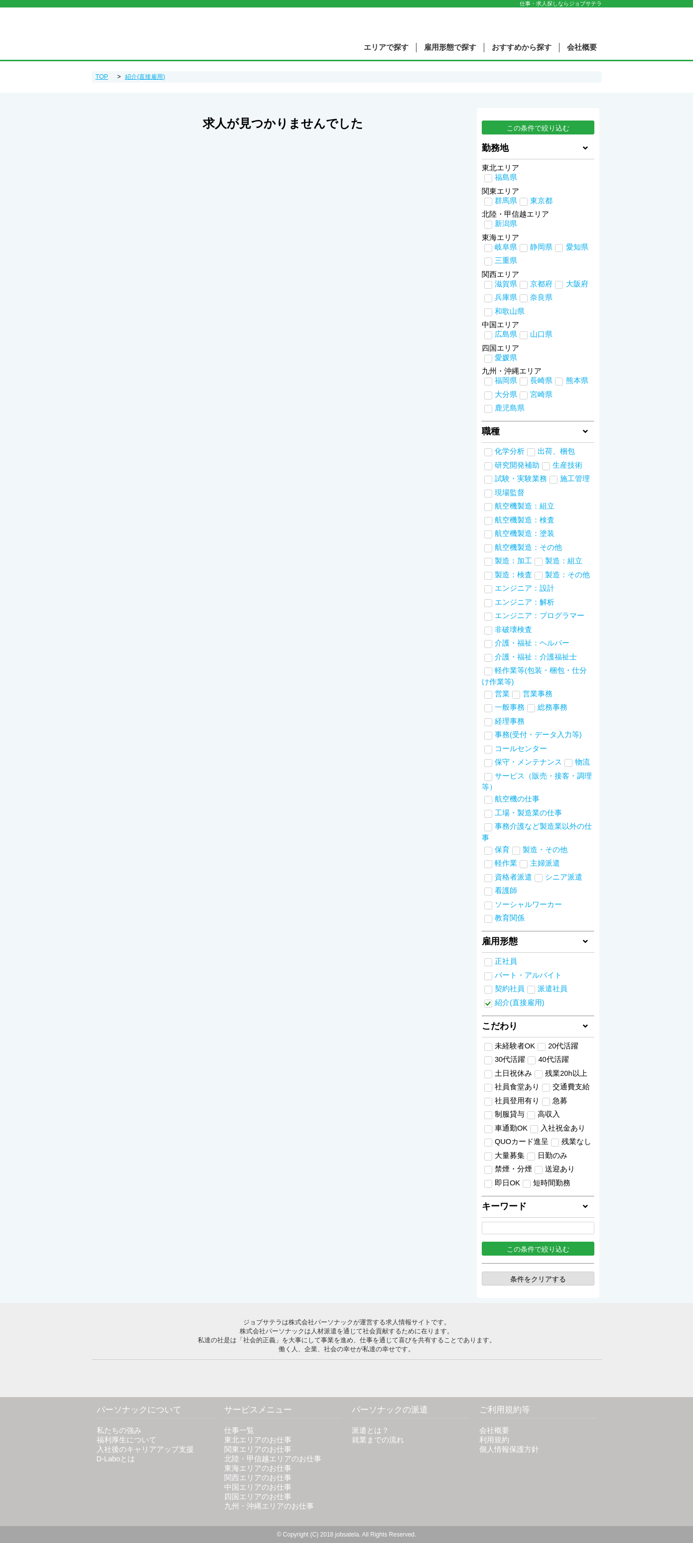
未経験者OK (509, 1046)
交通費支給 (566, 1087)
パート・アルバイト (528, 975)
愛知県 (577, 247)
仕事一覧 (239, 1430)
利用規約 (494, 1440)
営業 (502, 694)
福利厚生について (126, 1440)
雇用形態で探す (450, 47)
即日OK (502, 1183)
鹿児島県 (510, 408)
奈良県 (541, 297)
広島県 (506, 334)
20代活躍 (558, 1046)
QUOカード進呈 (516, 1142)
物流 (582, 762)
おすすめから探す (522, 47)
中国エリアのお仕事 (257, 1487)
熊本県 (577, 381)
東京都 (541, 201)
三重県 (506, 260)
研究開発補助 (517, 465)
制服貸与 (504, 1114)
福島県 (506, 177)
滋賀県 (506, 284)
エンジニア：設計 (524, 588)
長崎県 (541, 381)
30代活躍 (504, 1059)
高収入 (543, 1114)
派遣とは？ (370, 1430)
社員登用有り (512, 1101)
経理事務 (510, 721)
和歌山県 (510, 311)
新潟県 (506, 224)
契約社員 (510, 989)
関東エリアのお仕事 (257, 1449)
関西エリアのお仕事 (257, 1478)
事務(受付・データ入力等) (538, 735)
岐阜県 (506, 247)
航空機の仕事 (517, 799)
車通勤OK (506, 1128)
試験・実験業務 (521, 479)
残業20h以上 (561, 1073)
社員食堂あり (512, 1087)
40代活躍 (548, 1059)
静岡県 (541, 247)
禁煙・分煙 (508, 1169)
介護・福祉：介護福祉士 (536, 657)
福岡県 (506, 381)
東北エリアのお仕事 (257, 1440)
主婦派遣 (545, 863)
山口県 (541, 334)
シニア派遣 (563, 877)
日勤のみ (547, 1156)
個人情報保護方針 (509, 1449)
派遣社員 (552, 989)
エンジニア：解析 (524, 602)
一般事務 (510, 707)
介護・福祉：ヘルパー (532, 643)
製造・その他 (545, 850)
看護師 (506, 891)
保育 (502, 850)
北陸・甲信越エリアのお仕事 (272, 1459)
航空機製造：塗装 (524, 533)
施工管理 (575, 479)
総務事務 (552, 707)
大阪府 (577, 284)
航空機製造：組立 (524, 506)
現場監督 (510, 493)
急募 (554, 1101)
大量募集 (504, 1156)
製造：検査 (513, 575)
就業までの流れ (378, 1440)
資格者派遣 (513, 877)
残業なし (571, 1142)
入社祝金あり (557, 1128)
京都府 (541, 284)
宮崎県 (541, 394)
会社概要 (582, 47)
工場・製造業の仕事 (528, 813)
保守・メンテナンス (528, 762)
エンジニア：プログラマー (539, 616)
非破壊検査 (513, 630)
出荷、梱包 (556, 451)
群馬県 (506, 201)
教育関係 (510, 918)
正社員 (506, 961)
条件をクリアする (538, 1279)
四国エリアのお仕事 (257, 1497)
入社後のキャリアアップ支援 (145, 1449)
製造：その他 (567, 575)
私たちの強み (119, 1430)
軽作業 (506, 863)
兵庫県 (506, 297)
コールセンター (521, 749)
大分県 (506, 394)
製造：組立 (563, 561)
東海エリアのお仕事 (257, 1468)
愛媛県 (506, 358)
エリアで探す (386, 47)
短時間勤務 (546, 1183)
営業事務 (538, 694)
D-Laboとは (116, 1459)
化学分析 (510, 451)
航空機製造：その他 (528, 547)
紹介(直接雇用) (520, 1003)
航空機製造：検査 (524, 520)
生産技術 (567, 465)
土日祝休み (508, 1073)
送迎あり (555, 1169)
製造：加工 (513, 561)
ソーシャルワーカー (528, 904)
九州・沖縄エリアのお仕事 (269, 1506)
